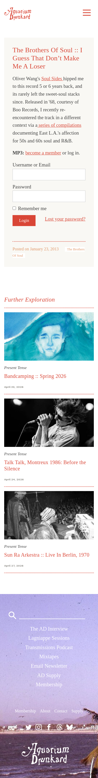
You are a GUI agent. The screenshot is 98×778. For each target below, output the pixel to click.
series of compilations (59, 125)
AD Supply (49, 675)
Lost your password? (65, 219)
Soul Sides (52, 78)
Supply (77, 711)
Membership (49, 684)
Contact (60, 711)
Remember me (32, 208)
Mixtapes (49, 656)
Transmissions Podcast (49, 647)
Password (22, 186)
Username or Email (31, 165)
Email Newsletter (49, 666)
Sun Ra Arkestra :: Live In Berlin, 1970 (46, 555)
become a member (43, 152)
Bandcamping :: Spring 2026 (35, 376)
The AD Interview (49, 629)
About (45, 711)
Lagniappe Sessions (49, 638)
